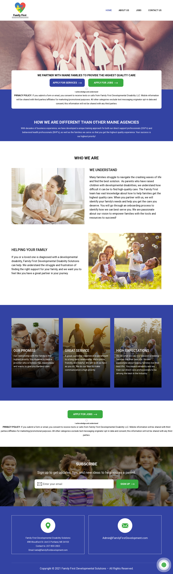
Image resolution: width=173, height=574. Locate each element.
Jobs (138, 10)
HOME (109, 10)
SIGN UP (127, 484)
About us (124, 10)
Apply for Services (67, 83)
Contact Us (155, 10)
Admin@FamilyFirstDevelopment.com (125, 538)
